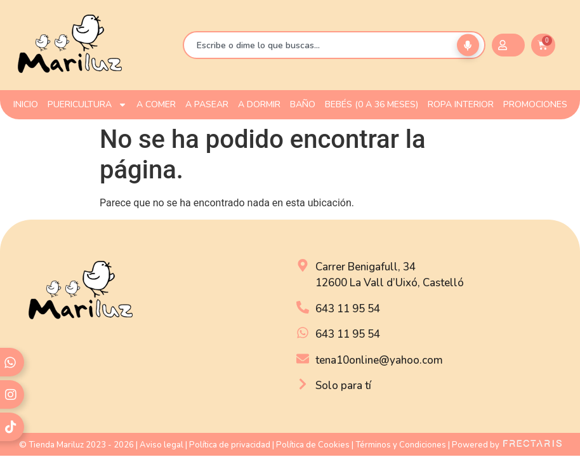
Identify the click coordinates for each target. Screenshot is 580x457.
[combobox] (334, 45)
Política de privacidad (229, 445)
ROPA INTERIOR (461, 104)
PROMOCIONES (535, 104)
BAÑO (302, 104)
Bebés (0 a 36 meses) (371, 104)
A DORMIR (259, 104)
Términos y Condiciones (400, 445)
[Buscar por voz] (468, 45)
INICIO (25, 104)
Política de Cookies (313, 445)
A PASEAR (206, 104)
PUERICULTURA (87, 104)
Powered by (507, 445)
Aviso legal (161, 445)
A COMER (156, 104)
